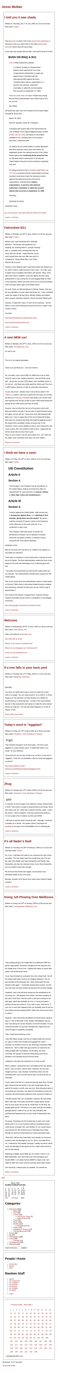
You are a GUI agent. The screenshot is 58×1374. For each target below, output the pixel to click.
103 (21, 1341)
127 (50, 1348)
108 (45, 1341)
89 (46, 1334)
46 (50, 1320)
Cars (27, 347)
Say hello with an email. (13, 639)
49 (19, 1324)
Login (11, 1293)
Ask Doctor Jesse (23, 1216)
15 (15, 1313)
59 (15, 1327)
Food (24, 734)
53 (35, 1324)
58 (11, 1327)
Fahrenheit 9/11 (15, 227)
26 (15, 1317)
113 (26, 1345)
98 (39, 1338)
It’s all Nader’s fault (17, 841)
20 (35, 1313)
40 (27, 1320)
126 (45, 1348)
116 (40, 1345)
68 (50, 1327)
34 (46, 1317)
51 (27, 1324)
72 (23, 1331)
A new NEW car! (15, 337)
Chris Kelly (13, 1264)
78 (46, 1331)
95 (27, 1338)
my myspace (13, 1283)
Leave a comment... (12, 217)
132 (31, 1352)
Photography (14, 1237)
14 (11, 1313)
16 (19, 1313)
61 (23, 1327)
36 (11, 1320)
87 (39, 1334)
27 (19, 1317)
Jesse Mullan (12, 7)
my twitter (12, 1290)
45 (46, 1320)
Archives (15, 1198)
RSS (3, 1178)
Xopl (10, 1268)
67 (46, 1327)
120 (16, 1348)
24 (50, 1313)
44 (42, 1320)
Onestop (16, 1240)
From (11, 63)
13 (50, 1310)
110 (11, 1345)
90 (50, 1334)
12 (46, 1310)
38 (19, 1320)
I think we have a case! (20, 452)
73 (27, 1331)
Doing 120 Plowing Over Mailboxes (28, 897)
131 (26, 1352)
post (18, 44)
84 (27, 1334)
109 (50, 1341)
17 (23, 1313)
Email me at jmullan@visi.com (16, 653)
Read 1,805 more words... (14, 714)
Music (15, 1222)
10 (38, 1310)
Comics (16, 1214)
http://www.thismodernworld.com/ (17, 322)
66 (42, 1327)
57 (50, 1324)
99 (42, 1338)
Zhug (7, 783)
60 (19, 1327)
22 (42, 1313)
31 (35, 1317)
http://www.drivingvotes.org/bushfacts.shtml (21, 318)
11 (42, 1310)
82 (19, 1334)
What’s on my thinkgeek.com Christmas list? (21, 648)
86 (35, 1334)
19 (31, 1313)
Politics (16, 27)
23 (46, 1313)
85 (31, 1334)
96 (31, 1338)
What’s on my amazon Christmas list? (19, 643)
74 (31, 1331)
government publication (40, 41)
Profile (13, 1366)
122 (26, 1348)
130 (21, 1352)
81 (15, 1334)
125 (40, 1348)
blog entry (12, 41)
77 (42, 1331)
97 (35, 1338)
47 (11, 1324)
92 (15, 1338)
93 (19, 1338)
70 (15, 1331)
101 (11, 1341)
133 (35, 1352)
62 (27, 1327)
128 (11, 1352)
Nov (6, 1198)
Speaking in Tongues (34, 734)
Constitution (32, 170)
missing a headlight (22, 398)
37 (15, 1320)
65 (39, 1327)
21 (39, 1313)
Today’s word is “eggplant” (23, 724)
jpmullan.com (26, 634)
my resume (13, 1286)
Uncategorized (19, 347)
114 (31, 1345)
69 (11, 1331)
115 (35, 1345)
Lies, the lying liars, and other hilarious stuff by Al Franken (25, 213)
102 (16, 1341)
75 (35, 1331)
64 (35, 1327)
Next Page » (28, 1305)
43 (39, 1320)
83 (23, 1334)
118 (50, 1345)
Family (11, 1233)
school (11, 1239)
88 (42, 1334)
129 (16, 1352)
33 (42, 1317)
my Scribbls (13, 1288)
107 (40, 1341)
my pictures (13, 1284)
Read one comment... (13, 442)
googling (8, 826)
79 (50, 1331)
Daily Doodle (22, 1218)
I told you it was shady (20, 17)
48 (15, 1324)
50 (23, 1324)
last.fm (11, 1279)
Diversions (26, 677)
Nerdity (16, 1224)
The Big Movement (20, 1231)
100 (47, 1338)
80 (11, 1334)
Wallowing (17, 677)
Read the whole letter (17, 95)
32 (39, 1317)
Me (25, 629)
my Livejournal (14, 1281)
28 (23, 1317)
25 (11, 1317)
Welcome (10, 620)
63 (31, 1327)
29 (27, 1317)
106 (35, 1341)
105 (31, 1341)
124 (35, 1348)
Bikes (15, 1211)
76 (39, 1331)
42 (35, 1320)
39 (23, 1320)
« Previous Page (16, 1305)
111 (16, 1345)
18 (27, 1313)
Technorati (6, 1366)
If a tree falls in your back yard (25, 667)
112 (21, 1345)
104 (26, 1341)
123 (31, 1348)
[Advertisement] (29, 1370)
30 (31, 1317)
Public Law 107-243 (17, 135)
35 (50, 1317)
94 (23, 1338)
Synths (11, 1266)
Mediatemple (22, 1226)
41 (31, 1320)
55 (42, 1324)
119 (11, 1348)
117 (45, 1345)
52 (31, 1324)
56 (46, 1324)
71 (19, 1331)
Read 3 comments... (12, 1172)
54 (39, 1324)
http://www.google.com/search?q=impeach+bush (23, 605)
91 (11, 1338)
